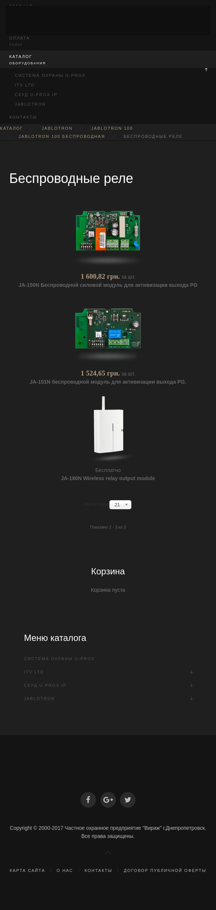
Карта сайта (27, 870)
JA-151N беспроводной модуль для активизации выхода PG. (108, 382)
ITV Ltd (25, 85)
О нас (64, 870)
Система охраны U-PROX (50, 75)
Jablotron (30, 104)
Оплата (108, 41)
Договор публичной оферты (165, 870)
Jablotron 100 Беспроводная (61, 136)
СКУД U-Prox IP (36, 94)
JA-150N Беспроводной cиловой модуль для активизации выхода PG (108, 285)
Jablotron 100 (112, 128)
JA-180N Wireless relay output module (108, 478)
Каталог (108, 60)
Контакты (23, 117)
